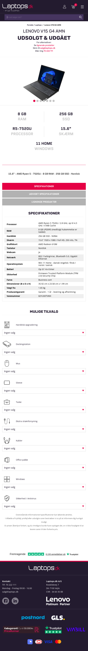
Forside (30, 25)
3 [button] (41, 101)
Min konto (64, 7)
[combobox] (44, 333)
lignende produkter (45, 45)
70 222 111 (48, 51)
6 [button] (50, 101)
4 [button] (44, 101)
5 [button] (47, 101)
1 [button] (34, 101)
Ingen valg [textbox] (9, 332)
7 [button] (53, 101)
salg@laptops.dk (47, 48)
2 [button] (37, 101)
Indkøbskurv (74, 7)
